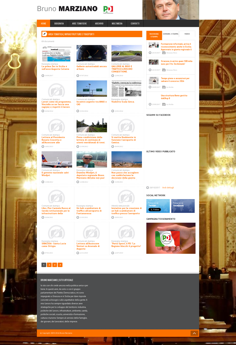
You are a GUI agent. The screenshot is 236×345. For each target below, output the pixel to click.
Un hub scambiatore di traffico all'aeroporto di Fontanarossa (89, 211)
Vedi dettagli (168, 187)
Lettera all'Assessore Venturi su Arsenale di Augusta (88, 246)
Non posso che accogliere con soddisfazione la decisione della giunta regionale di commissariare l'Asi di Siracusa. (125, 178)
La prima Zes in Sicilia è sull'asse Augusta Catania (55, 67)
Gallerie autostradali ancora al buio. (92, 67)
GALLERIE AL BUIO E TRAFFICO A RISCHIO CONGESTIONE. (121, 69)
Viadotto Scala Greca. (123, 101)
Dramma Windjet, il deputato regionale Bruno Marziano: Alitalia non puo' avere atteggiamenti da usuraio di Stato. (91, 178)
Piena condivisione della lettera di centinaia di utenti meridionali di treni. (91, 140)
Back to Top (194, 333)
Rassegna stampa (154, 35)
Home (43, 23)
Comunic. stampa (170, 34)
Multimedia (117, 23)
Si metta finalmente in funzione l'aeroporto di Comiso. (123, 140)
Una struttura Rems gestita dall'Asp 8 (174, 97)
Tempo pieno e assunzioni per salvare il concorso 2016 (175, 80)
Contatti (135, 23)
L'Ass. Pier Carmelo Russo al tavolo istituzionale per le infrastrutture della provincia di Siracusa (56, 212)
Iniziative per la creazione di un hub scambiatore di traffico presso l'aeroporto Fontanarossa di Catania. (126, 212)
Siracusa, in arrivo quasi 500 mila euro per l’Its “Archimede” (176, 62)
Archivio (99, 23)
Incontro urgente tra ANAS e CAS (92, 103)
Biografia (59, 23)
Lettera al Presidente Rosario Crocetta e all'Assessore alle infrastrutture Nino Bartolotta (53, 142)
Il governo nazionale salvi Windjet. (55, 174)
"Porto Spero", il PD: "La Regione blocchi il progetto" (126, 245)
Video (187, 34)
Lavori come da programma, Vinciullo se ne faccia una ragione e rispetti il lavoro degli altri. (56, 105)
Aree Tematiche (79, 23)
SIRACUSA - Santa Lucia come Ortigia (54, 245)
